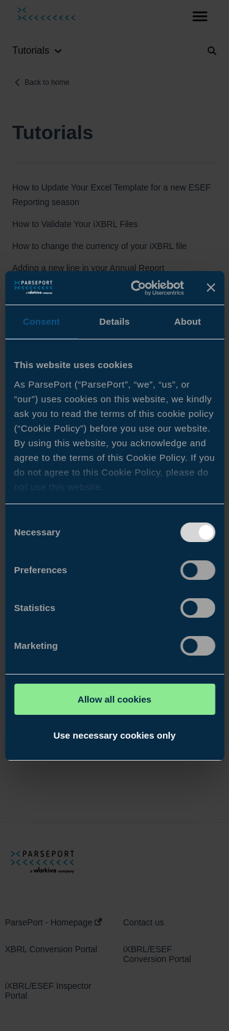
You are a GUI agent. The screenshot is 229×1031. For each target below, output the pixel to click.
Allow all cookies (114, 699)
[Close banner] (210, 287)
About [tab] (187, 321)
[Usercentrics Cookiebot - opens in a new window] (136, 288)
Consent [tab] (41, 321)
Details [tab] (115, 321)
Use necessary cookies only (114, 735)
